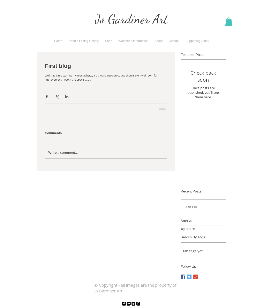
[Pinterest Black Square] (138, 304)
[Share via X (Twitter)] (57, 97)
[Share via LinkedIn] (67, 97)
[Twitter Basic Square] (189, 277)
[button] (228, 21)
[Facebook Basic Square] (183, 277)
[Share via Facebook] (47, 97)
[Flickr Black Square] (129, 304)
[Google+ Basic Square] (195, 277)
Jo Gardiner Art (131, 19)
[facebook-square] (124, 304)
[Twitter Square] (133, 304)
